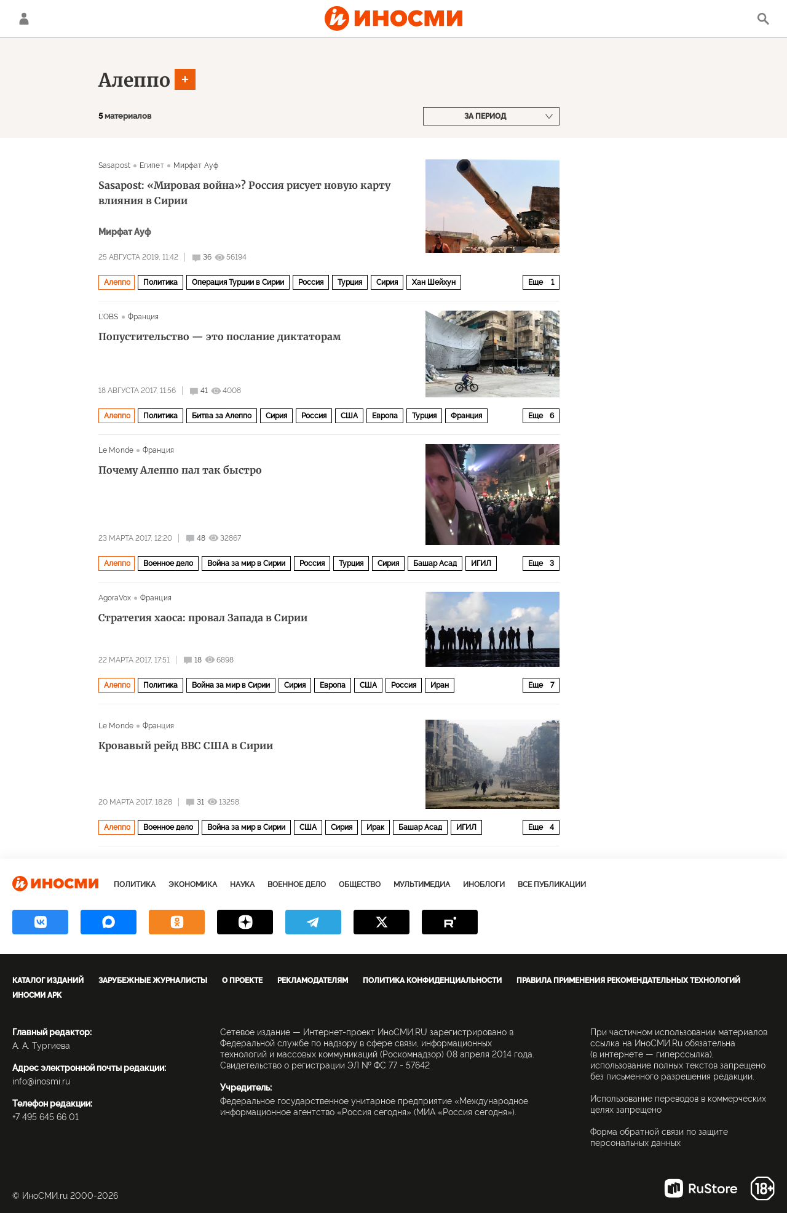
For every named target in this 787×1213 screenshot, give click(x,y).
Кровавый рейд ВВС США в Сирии (185, 745)
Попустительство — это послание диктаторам (219, 336)
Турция (350, 282)
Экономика (192, 884)
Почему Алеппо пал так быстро (180, 470)
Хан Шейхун (434, 282)
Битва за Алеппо (221, 416)
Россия (310, 282)
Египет (152, 165)
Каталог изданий (48, 980)
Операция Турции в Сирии (238, 282)
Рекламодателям (312, 980)
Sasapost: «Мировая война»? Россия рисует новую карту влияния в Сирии (244, 193)
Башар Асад (435, 563)
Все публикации (552, 884)
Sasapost (114, 165)
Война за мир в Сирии (246, 563)
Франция (143, 316)
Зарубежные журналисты (152, 980)
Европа (385, 416)
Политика (160, 282)
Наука (242, 884)
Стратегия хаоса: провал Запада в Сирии (202, 617)
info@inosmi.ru (41, 1081)
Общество (360, 884)
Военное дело (168, 563)
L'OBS (108, 316)
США (349, 416)
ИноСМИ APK (36, 995)
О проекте (242, 980)
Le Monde (115, 450)
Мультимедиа (422, 884)
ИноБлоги (484, 884)
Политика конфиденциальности (432, 980)
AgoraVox (114, 598)
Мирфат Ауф (195, 165)
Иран (439, 685)
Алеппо (134, 80)
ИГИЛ (481, 563)
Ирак (375, 827)
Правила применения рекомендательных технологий (628, 980)
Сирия (387, 282)
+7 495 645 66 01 (45, 1117)
